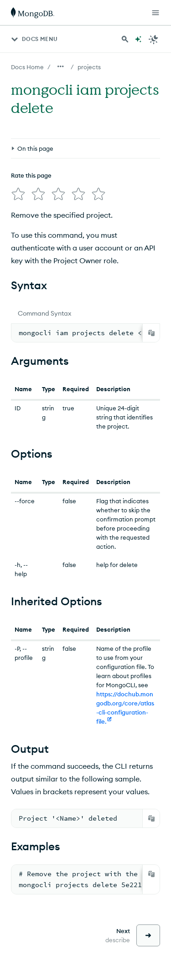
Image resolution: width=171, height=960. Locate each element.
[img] (18, 194)
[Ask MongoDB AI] (138, 39)
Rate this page (31, 175)
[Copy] (151, 333)
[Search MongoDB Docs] (125, 39)
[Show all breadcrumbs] (60, 66)
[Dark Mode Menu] (153, 39)
